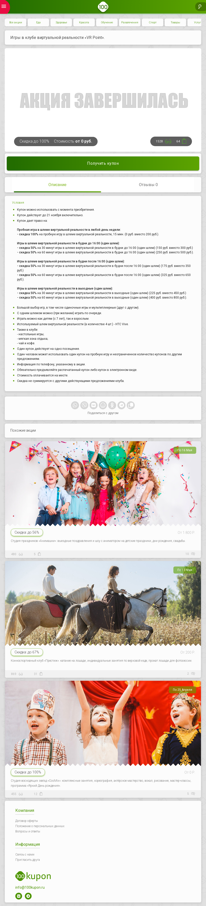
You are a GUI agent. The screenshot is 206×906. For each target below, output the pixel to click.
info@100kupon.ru (30, 887)
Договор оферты (26, 821)
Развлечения (129, 22)
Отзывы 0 (148, 184)
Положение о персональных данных (39, 826)
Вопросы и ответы (27, 831)
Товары (175, 22)
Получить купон (103, 163)
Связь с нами (24, 854)
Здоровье (61, 22)
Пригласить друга (27, 860)
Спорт (153, 22)
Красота (84, 22)
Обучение (107, 22)
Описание (57, 184)
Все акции (15, 22)
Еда (38, 22)
